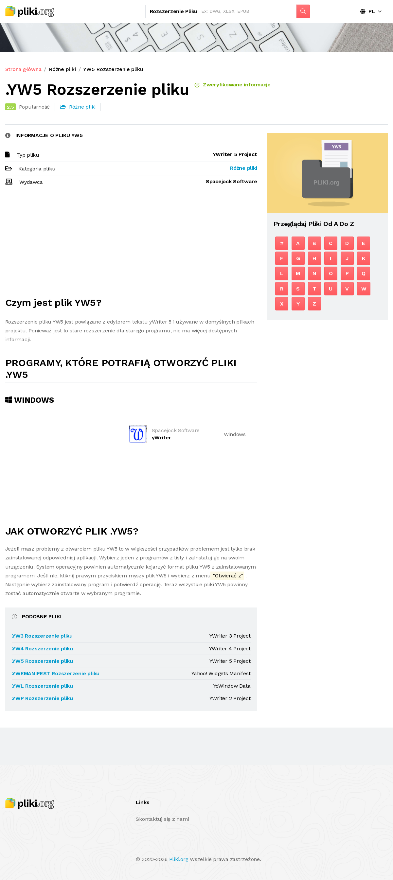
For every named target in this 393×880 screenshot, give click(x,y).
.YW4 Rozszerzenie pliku (42, 648)
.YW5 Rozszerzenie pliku (42, 661)
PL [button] (367, 11)
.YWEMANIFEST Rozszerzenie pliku (56, 673)
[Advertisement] (131, 244)
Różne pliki (62, 69)
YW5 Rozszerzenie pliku (113, 69)
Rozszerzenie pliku (174, 11)
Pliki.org (178, 859)
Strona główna (23, 69)
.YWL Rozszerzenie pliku (42, 686)
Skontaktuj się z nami (162, 819)
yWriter (161, 437)
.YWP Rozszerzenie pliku (42, 698)
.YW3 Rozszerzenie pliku (42, 636)
